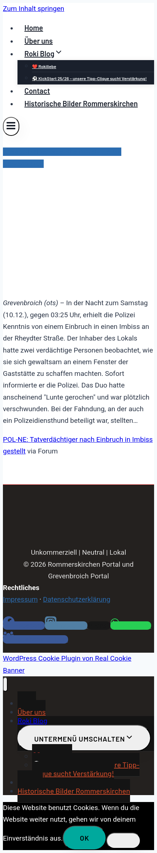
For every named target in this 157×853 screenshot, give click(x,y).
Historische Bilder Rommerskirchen (81, 103)
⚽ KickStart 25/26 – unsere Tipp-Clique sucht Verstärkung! (89, 78)
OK (84, 838)
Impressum (20, 599)
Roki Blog (32, 720)
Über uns (38, 40)
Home (33, 27)
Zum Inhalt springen (33, 8)
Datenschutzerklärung (76, 599)
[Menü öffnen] (11, 126)
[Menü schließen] (5, 684)
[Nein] (123, 841)
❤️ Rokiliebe (44, 66)
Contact (37, 90)
